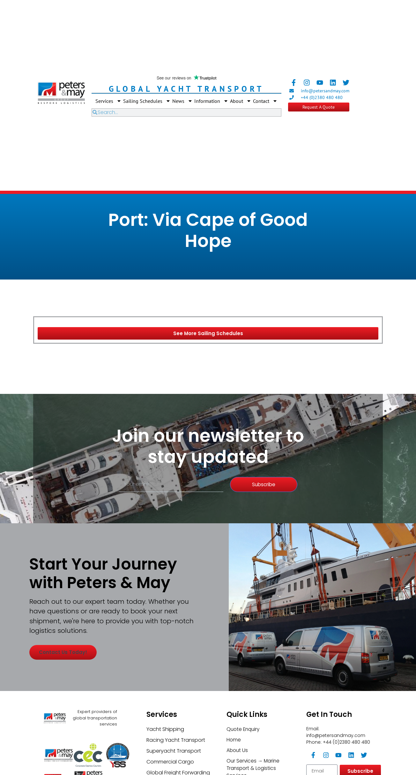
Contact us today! (67, 687)
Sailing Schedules (147, 101)
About (240, 101)
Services (108, 101)
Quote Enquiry (244, 759)
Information (211, 101)
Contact (265, 101)
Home (234, 770)
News (182, 101)
